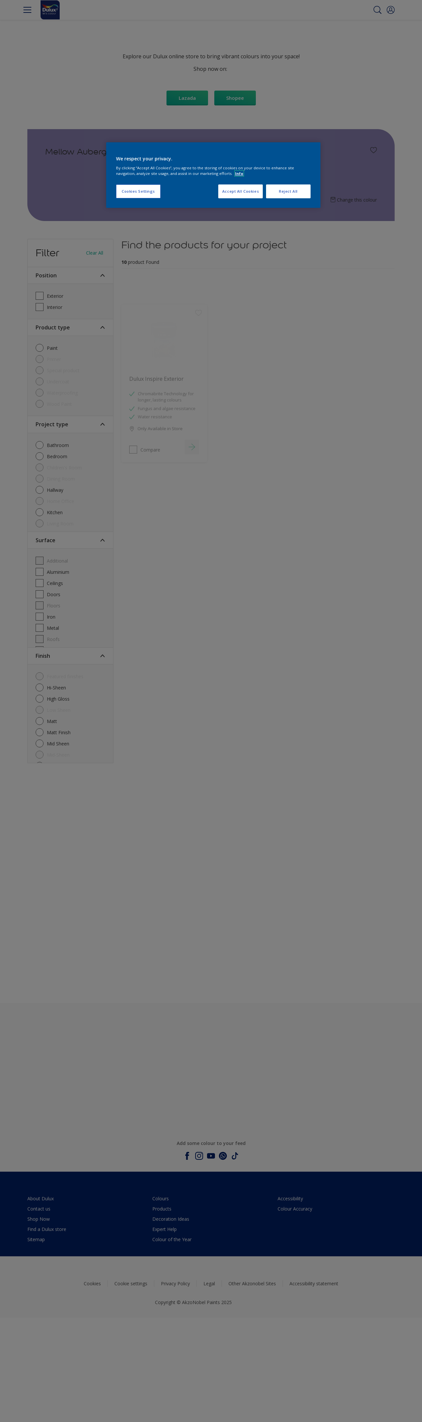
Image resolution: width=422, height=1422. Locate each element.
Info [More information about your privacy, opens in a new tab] (239, 173)
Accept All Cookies (240, 191)
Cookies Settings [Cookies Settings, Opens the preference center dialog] (138, 191)
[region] (213, 175)
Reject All (288, 191)
